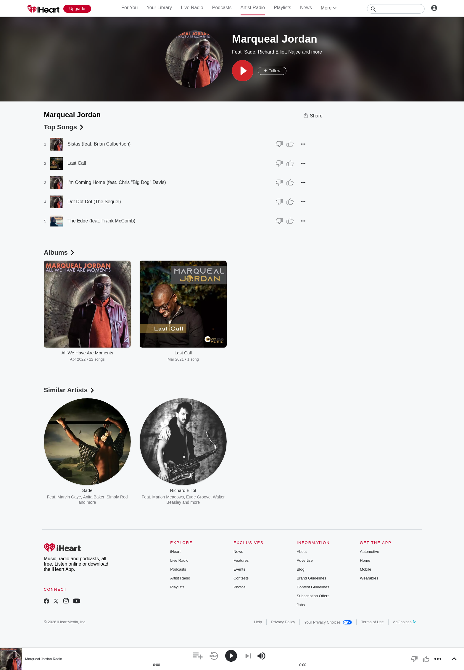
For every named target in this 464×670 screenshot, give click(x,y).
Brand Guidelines (311, 578)
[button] (242, 70)
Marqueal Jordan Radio (43, 659)
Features (241, 560)
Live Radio (192, 7)
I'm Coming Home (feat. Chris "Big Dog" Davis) (116, 182)
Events (239, 569)
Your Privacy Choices (328, 622)
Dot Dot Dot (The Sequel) (94, 201)
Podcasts (222, 7)
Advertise (305, 560)
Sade (249, 51)
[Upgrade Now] (77, 9)
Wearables (369, 578)
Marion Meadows (168, 497)
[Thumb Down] (279, 144)
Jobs (301, 605)
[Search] (396, 9)
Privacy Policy (283, 622)
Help (258, 622)
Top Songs (64, 127)
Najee (294, 51)
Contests (241, 578)
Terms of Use (372, 622)
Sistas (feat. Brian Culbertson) (98, 143)
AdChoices (404, 622)
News (306, 7)
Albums (59, 252)
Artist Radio (253, 7)
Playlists (282, 7)
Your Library (159, 7)
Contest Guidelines (313, 587)
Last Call (76, 163)
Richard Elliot (272, 51)
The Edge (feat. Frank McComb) (101, 220)
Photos (239, 587)
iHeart (175, 551)
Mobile (365, 569)
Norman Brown (294, 497)
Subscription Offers (313, 596)
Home (365, 560)
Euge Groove (198, 497)
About (302, 551)
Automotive (369, 551)
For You (129, 7)
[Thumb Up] (290, 144)
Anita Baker (93, 497)
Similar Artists (69, 390)
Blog (300, 569)
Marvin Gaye (69, 497)
